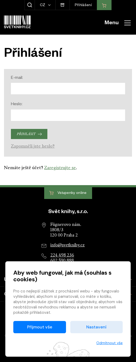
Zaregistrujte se (60, 168)
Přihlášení (83, 6)
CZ (43, 6)
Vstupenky (67, 193)
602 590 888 (62, 261)
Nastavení (96, 327)
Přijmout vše (39, 327)
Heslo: (16, 104)
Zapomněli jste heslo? (33, 146)
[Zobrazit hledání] (29, 5)
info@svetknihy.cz (67, 245)
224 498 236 (62, 255)
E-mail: (17, 78)
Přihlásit (26, 134)
